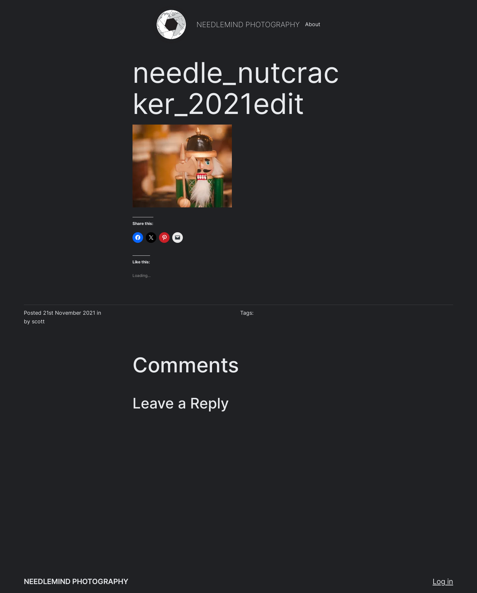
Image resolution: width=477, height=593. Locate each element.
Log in (443, 581)
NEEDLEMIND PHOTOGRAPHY (248, 24)
